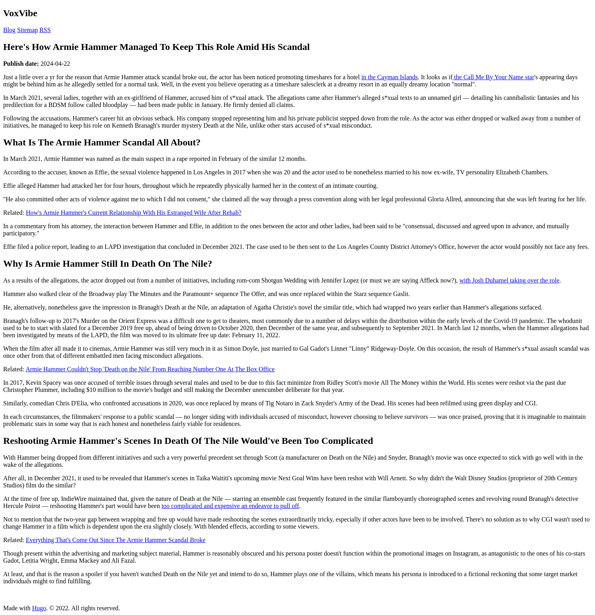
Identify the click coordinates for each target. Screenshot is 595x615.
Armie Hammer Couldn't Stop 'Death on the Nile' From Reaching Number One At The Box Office (150, 369)
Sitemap (27, 30)
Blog (9, 30)
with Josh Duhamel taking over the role (509, 280)
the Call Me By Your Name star (493, 77)
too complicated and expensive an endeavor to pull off (230, 505)
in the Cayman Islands (389, 77)
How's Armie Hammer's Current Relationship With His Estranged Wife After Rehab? (133, 212)
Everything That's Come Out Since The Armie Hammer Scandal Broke (115, 540)
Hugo (39, 608)
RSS (45, 30)
